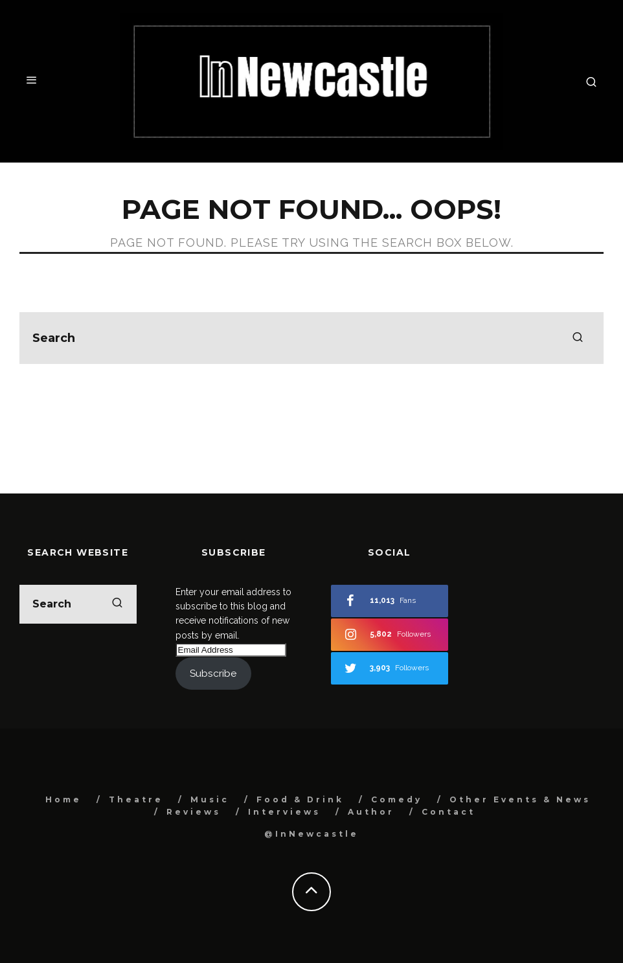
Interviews (284, 812)
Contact (448, 812)
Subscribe (213, 673)
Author (371, 812)
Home (63, 799)
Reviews (193, 812)
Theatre (136, 799)
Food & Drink (300, 799)
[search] (578, 338)
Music (209, 799)
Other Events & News (520, 799)
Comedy (396, 799)
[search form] (311, 338)
